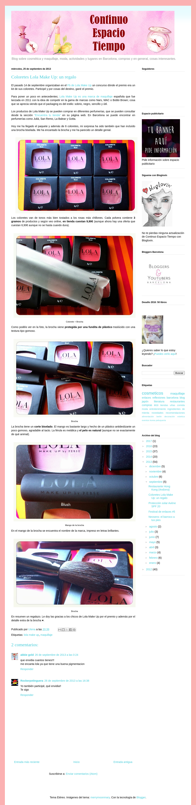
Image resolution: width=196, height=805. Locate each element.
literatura (159, 401)
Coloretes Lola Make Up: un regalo (161, 496)
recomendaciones (175, 413)
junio (152, 537)
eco (156, 405)
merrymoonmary (100, 797)
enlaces (146, 397)
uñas (172, 405)
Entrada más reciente (26, 762)
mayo (152, 542)
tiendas (164, 405)
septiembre (156, 481)
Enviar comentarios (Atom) (81, 773)
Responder (27, 669)
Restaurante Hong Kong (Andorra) (159, 488)
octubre (154, 476)
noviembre (155, 471)
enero (153, 562)
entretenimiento (157, 409)
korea (152, 420)
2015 (149, 451)
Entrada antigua (122, 762)
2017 (149, 441)
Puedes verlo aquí (165, 353)
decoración (169, 416)
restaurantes (177, 401)
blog (182, 397)
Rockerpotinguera (31, 680)
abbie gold (27, 654)
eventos (145, 420)
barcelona (172, 397)
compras (147, 405)
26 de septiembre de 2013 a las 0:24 (56, 654)
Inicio (76, 762)
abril (152, 547)
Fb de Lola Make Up (79, 85)
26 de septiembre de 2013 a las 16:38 (66, 680)
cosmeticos (152, 393)
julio (152, 531)
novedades (157, 413)
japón (145, 401)
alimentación (148, 416)
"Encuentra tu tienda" (47, 115)
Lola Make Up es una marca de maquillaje (86, 96)
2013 (149, 461)
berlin (159, 416)
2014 (149, 456)
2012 (149, 569)
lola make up (31, 634)
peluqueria (161, 420)
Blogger (141, 797)
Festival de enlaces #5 (162, 511)
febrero (153, 557)
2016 (149, 446)
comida (181, 405)
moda (145, 409)
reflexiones (158, 397)
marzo (153, 552)
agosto (153, 526)
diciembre (155, 466)
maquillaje (46, 634)
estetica (181, 416)
